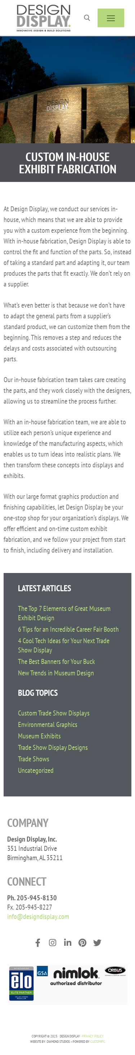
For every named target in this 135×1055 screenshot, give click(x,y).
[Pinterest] (82, 942)
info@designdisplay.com (38, 916)
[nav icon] (111, 18)
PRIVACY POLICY (93, 1036)
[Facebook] (37, 942)
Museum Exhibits (39, 736)
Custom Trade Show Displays (54, 713)
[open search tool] (87, 18)
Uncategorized (36, 770)
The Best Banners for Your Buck (56, 661)
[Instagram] (52, 942)
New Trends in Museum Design (56, 673)
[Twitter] (97, 942)
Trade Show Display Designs (53, 747)
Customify (97, 1041)
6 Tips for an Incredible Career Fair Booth (68, 629)
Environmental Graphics (47, 724)
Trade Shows (33, 758)
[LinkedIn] (67, 942)
